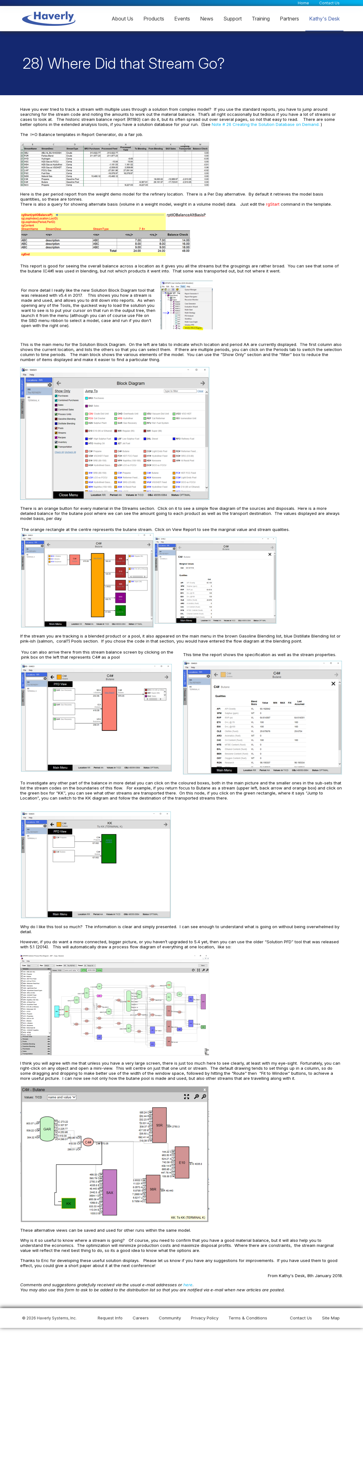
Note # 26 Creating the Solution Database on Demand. (264, 126)
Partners (289, 18)
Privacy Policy (204, 1317)
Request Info (110, 1317)
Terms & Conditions (247, 1317)
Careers (141, 1317)
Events (182, 18)
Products (153, 18)
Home (303, 2)
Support (232, 18)
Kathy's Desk (324, 18)
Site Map (331, 1317)
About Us (122, 18)
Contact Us (329, 2)
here (186, 1283)
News (206, 18)
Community (170, 1317)
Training (261, 18)
